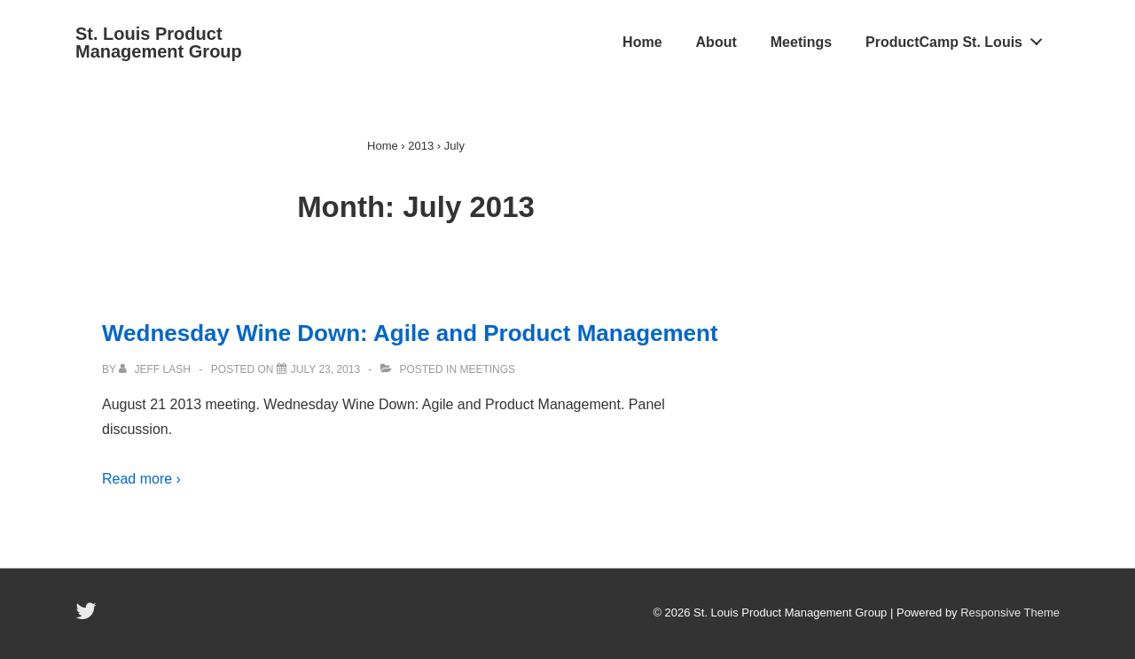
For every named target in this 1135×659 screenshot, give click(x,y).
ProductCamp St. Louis (959, 38)
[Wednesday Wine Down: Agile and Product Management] (325, 369)
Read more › (141, 478)
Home (641, 42)
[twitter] (88, 617)
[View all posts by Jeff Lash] (156, 369)
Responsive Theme (1010, 612)
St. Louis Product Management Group (158, 42)
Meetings (801, 42)
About (716, 42)
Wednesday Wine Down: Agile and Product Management (410, 333)
